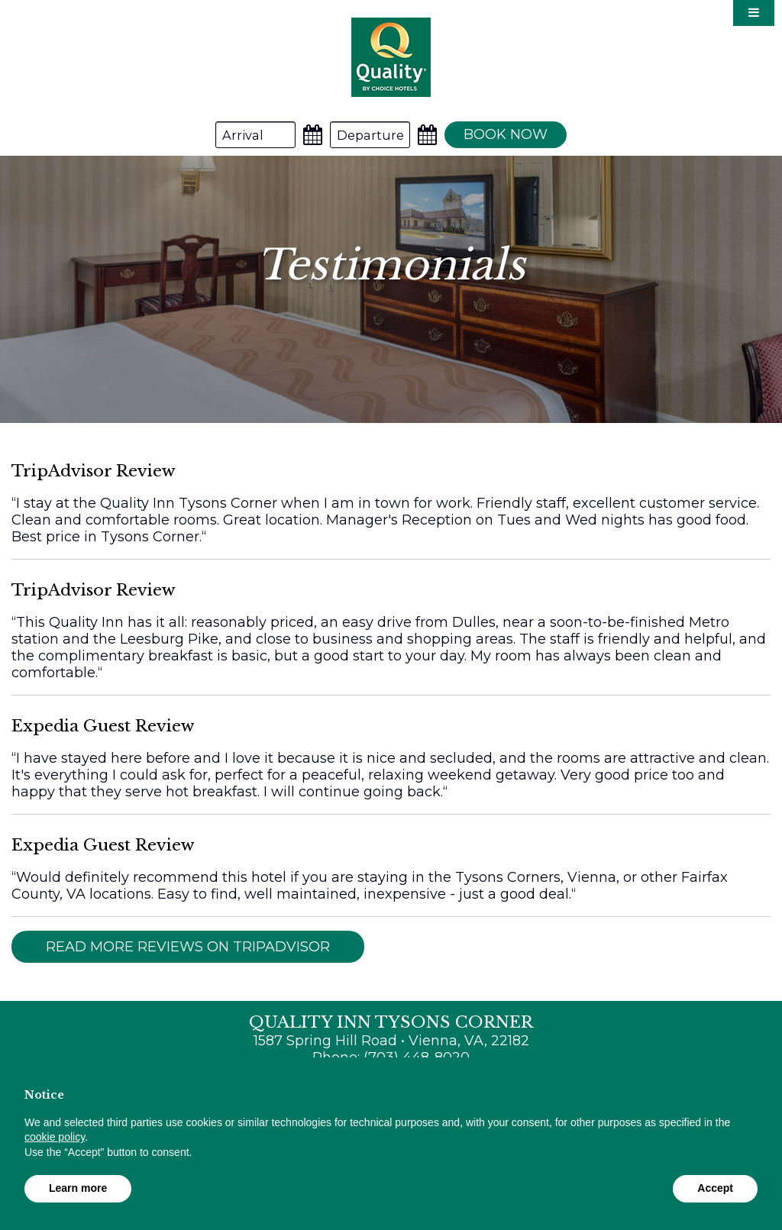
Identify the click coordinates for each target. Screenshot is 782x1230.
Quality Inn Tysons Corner (391, 56)
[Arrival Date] (255, 134)
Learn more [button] (78, 1188)
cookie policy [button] (54, 1137)
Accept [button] (715, 1188)
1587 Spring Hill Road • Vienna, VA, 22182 (391, 1040)
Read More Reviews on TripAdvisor (188, 946)
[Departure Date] (370, 134)
